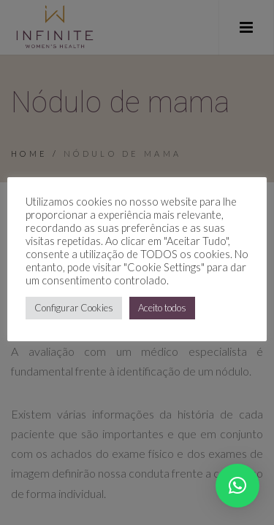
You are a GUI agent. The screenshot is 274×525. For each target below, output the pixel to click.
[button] (237, 486)
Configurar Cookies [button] (73, 308)
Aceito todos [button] (162, 308)
